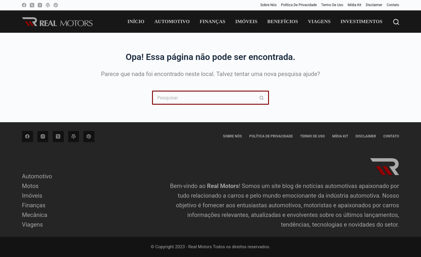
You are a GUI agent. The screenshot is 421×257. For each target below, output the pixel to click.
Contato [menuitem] (393, 5)
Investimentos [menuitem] (361, 21)
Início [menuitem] (135, 21)
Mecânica (34, 214)
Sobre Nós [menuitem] (268, 5)
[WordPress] (48, 5)
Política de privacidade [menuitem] (299, 5)
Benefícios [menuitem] (282, 21)
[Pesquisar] (396, 22)
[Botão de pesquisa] (262, 98)
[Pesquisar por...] (203, 98)
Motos (30, 185)
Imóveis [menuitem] (246, 21)
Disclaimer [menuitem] (374, 5)
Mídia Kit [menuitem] (354, 5)
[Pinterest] (56, 5)
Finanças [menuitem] (212, 21)
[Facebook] (24, 5)
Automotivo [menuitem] (172, 21)
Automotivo (37, 176)
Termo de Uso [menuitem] (332, 5)
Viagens (32, 224)
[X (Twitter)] (32, 5)
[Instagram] (40, 5)
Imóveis (32, 195)
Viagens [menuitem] (319, 21)
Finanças (34, 205)
